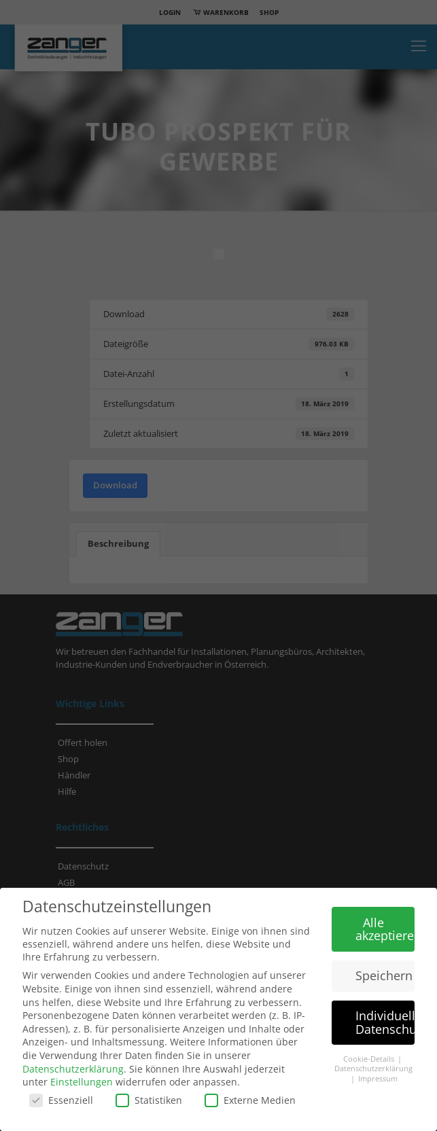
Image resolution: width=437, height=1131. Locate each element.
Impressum (378, 1078)
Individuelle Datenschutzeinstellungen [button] (385, 1022)
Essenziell (61, 1100)
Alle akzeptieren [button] (385, 929)
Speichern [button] (384, 975)
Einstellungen (81, 1081)
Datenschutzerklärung (73, 1068)
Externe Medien (250, 1100)
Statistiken (149, 1100)
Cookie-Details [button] (369, 1059)
